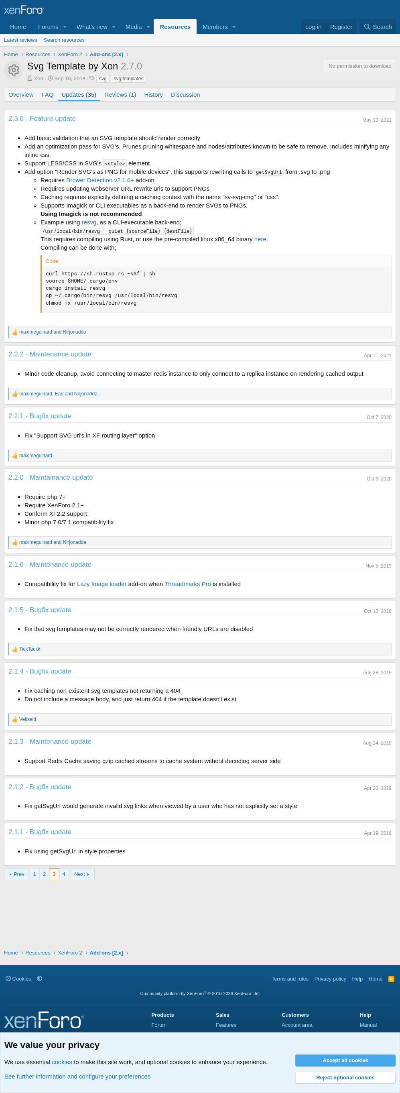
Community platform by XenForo (200, 993)
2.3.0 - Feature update (42, 118)
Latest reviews (20, 40)
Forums (48, 26)
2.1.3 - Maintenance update (49, 741)
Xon (38, 78)
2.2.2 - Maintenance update (49, 354)
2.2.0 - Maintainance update (50, 477)
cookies (62, 1061)
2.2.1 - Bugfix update (39, 416)
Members (215, 26)
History (153, 94)
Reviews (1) (120, 94)
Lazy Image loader (101, 583)
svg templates (128, 78)
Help (357, 979)
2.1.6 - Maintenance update (49, 564)
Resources (175, 26)
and (52, 332)
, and (58, 394)
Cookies (18, 979)
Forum (158, 1025)
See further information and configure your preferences (77, 1076)
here (260, 239)
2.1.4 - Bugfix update (39, 671)
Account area (297, 1025)
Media (134, 26)
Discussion (185, 94)
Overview (21, 94)
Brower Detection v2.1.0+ (100, 180)
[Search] (377, 26)
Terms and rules (290, 979)
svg (103, 78)
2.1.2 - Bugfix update (39, 787)
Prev (19, 874)
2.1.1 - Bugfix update (39, 832)
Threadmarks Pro (187, 583)
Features (226, 1025)
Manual (368, 1025)
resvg (89, 222)
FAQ (48, 94)
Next (79, 874)
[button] (65, 26)
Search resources (64, 40)
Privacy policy (330, 979)
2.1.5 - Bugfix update (39, 610)
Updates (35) (79, 94)
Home (18, 26)
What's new (92, 26)
